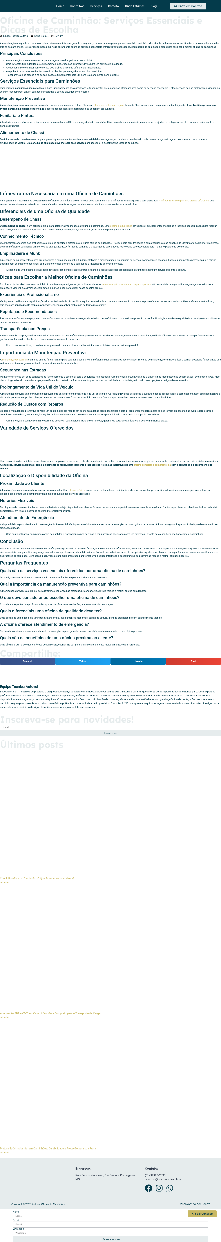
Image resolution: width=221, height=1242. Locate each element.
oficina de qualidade (121, 225)
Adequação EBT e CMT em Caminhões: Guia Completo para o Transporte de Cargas (51, 1013)
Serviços (96, 6)
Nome (16, 1212)
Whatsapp (18, 1229)
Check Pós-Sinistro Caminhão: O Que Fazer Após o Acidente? (37, 878)
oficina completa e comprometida (152, 464)
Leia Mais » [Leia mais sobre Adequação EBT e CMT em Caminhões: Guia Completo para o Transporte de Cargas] (4, 1017)
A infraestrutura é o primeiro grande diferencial (184, 200)
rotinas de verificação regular (108, 105)
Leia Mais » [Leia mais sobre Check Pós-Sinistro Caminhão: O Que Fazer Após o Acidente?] (4, 882)
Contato (113, 6)
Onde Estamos (135, 6)
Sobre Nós (77, 6)
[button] (27, 661)
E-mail (16, 1220)
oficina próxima (77, 490)
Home (60, 6)
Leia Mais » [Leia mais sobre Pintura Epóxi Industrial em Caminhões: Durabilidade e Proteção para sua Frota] (4, 1152)
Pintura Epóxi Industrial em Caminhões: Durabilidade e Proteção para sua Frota (48, 1148)
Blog (154, 6)
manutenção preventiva (14, 359)
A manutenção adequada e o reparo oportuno (126, 284)
